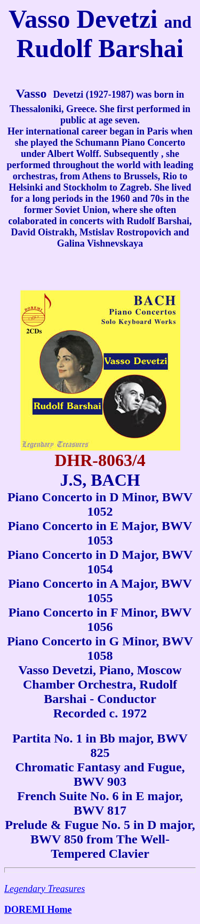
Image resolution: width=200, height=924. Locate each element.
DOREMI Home (37, 909)
